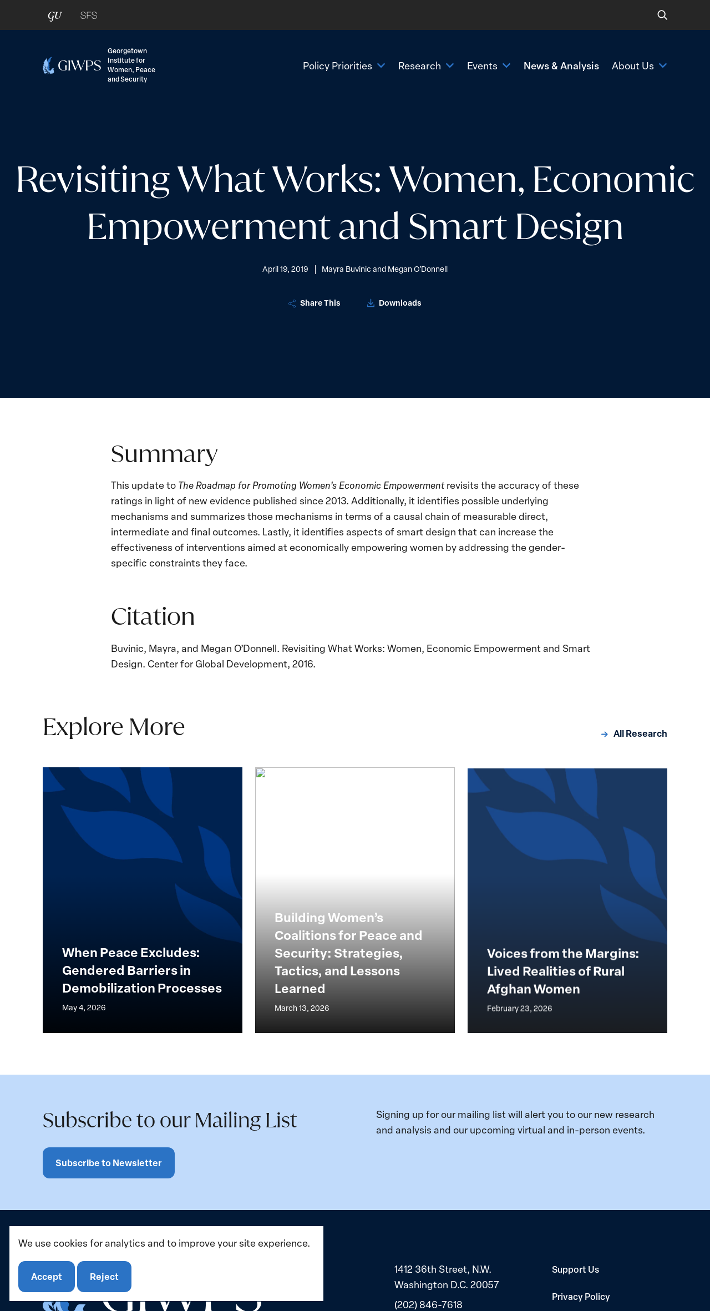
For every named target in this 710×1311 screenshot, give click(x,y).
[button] (654, 15)
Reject (104, 1276)
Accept (46, 1276)
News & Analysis (561, 65)
